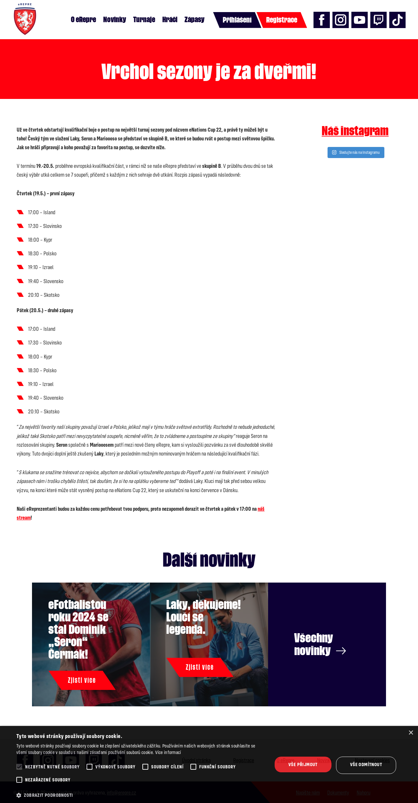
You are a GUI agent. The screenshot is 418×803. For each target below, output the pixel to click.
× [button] (410, 733)
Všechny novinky (320, 644)
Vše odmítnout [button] (366, 764)
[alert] (209, 764)
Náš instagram (355, 131)
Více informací (168, 752)
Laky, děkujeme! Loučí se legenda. (204, 617)
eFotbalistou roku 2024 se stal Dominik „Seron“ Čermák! (79, 629)
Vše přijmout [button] (303, 764)
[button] (140, 795)
